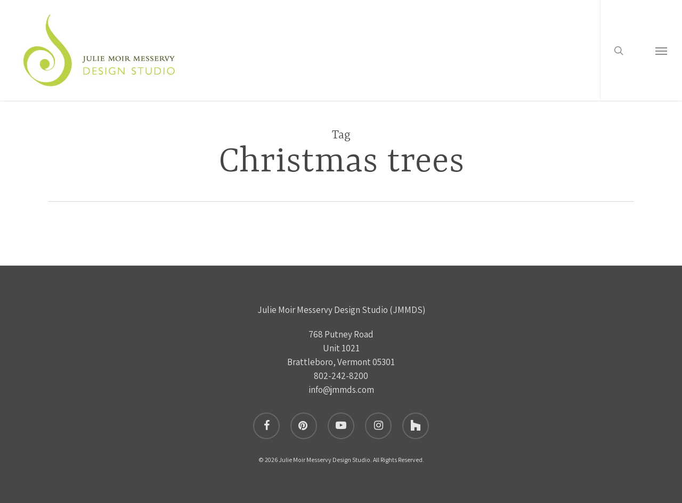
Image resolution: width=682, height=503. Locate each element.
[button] (661, 55)
